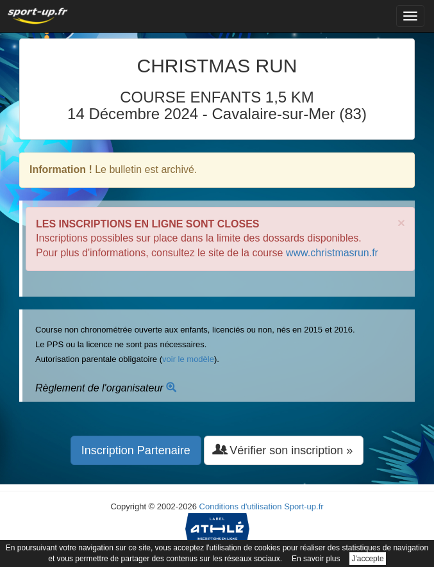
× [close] (401, 222)
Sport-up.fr (303, 506)
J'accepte (367, 558)
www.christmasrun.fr (332, 252)
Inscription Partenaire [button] (135, 450)
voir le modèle (188, 359)
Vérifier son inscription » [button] (284, 450)
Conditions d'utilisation (240, 506)
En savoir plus (316, 558)
